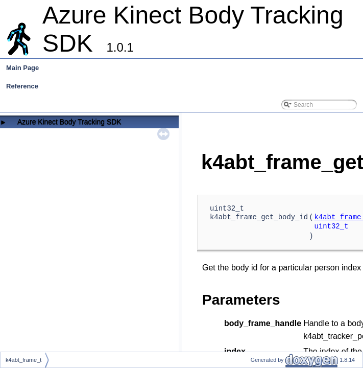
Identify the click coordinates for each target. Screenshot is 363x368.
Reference (22, 86)
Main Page (22, 68)
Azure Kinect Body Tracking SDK (69, 122)
